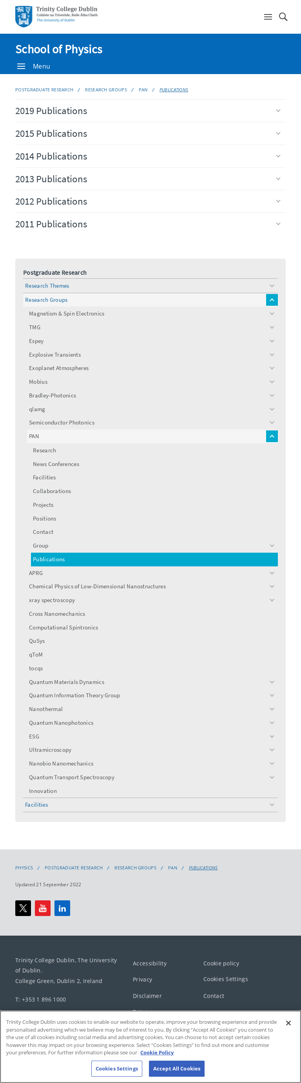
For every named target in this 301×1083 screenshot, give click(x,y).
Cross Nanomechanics (57, 613)
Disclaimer (147, 996)
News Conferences (56, 464)
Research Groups (106, 90)
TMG (34, 327)
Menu (33, 66)
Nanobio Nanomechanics (61, 763)
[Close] (288, 1033)
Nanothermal (46, 709)
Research (44, 450)
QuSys (37, 640)
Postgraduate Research (44, 90)
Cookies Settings (225, 979)
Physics (24, 868)
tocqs (36, 668)
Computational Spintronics (63, 627)
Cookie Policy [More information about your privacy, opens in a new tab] (157, 1062)
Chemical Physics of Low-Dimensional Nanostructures (97, 586)
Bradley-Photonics (52, 395)
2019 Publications (148, 110)
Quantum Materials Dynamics (66, 682)
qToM (36, 654)
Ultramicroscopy (50, 749)
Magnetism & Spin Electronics (66, 313)
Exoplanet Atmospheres (59, 368)
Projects (43, 504)
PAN (143, 90)
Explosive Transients (55, 354)
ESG (34, 736)
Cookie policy (221, 963)
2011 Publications (148, 224)
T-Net (140, 1012)
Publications (174, 90)
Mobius (38, 381)
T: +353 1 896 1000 (40, 999)
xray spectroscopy (52, 600)
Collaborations (52, 491)
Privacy (142, 979)
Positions (44, 518)
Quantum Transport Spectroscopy (71, 777)
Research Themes (47, 285)
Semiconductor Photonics (61, 422)
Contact (43, 531)
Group (41, 545)
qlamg (37, 409)
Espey (36, 341)
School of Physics (58, 49)
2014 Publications (148, 156)
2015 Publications (148, 133)
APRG (36, 573)
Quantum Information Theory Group (74, 695)
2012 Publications (148, 201)
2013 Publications (148, 178)
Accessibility (150, 963)
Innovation (43, 791)
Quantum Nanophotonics (61, 722)
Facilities (44, 477)
